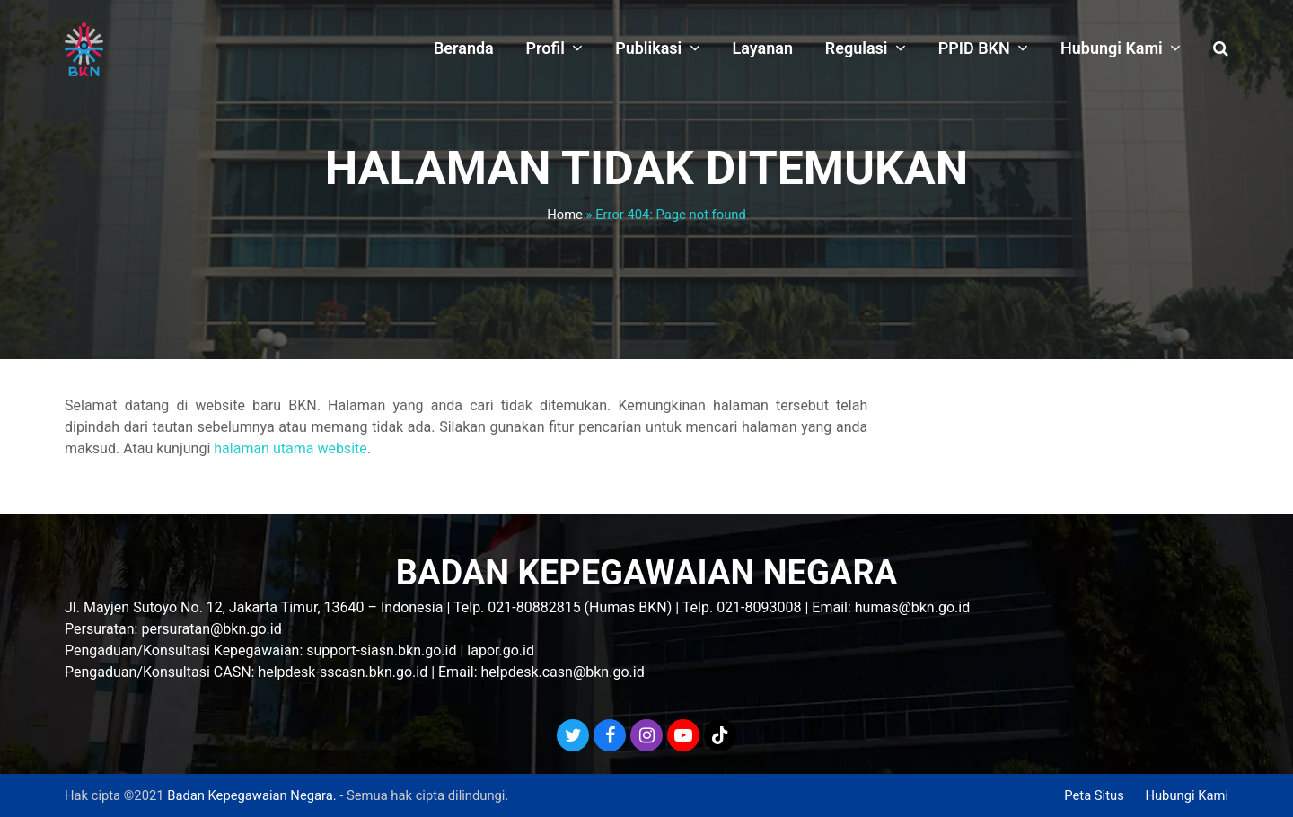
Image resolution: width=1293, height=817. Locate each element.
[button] (1220, 49)
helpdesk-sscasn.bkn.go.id (342, 672)
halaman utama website (290, 448)
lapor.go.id (500, 650)
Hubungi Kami (1186, 795)
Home (565, 214)
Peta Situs (1093, 795)
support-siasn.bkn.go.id (381, 650)
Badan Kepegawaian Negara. (251, 795)
